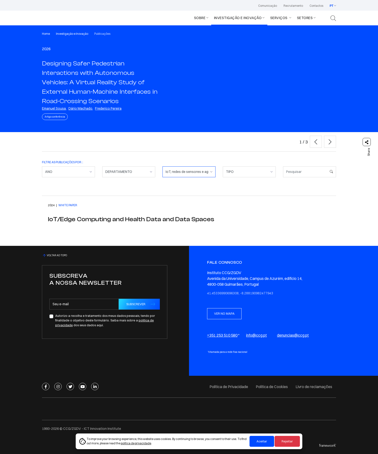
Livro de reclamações (314, 386)
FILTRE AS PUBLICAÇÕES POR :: (62, 162)
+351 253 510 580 (222, 335)
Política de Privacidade (228, 386)
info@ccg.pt (256, 335)
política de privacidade (136, 443)
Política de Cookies (272, 386)
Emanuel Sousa (54, 108)
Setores (305, 18)
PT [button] (331, 5)
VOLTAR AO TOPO (54, 255)
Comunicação (267, 5)
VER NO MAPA (224, 313)
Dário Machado (80, 108)
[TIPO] (249, 171)
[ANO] (68, 171)
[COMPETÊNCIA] (189, 171)
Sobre (200, 18)
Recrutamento (293, 5)
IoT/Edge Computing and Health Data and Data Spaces (131, 219)
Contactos (316, 5)
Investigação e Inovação (238, 18)
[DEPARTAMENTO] (128, 171)
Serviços (279, 18)
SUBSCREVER (135, 304)
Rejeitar (287, 441)
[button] (316, 142)
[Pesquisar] (305, 171)
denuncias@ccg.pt (293, 335)
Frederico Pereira (108, 108)
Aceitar (261, 441)
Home (46, 33)
